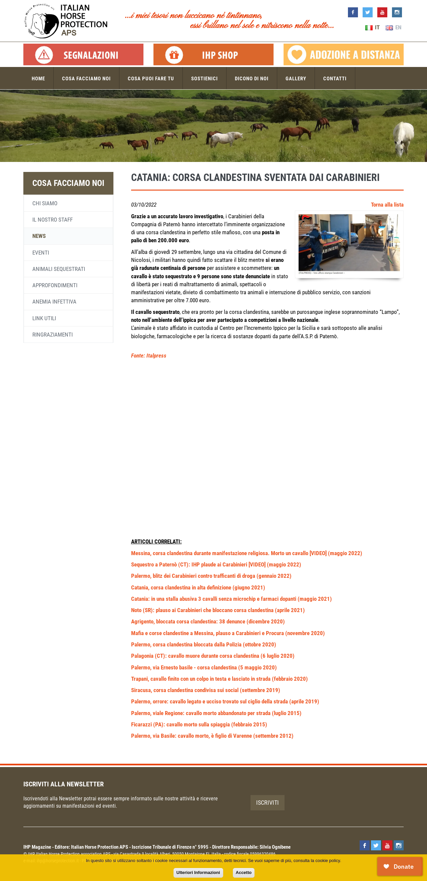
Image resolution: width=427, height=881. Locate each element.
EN (393, 27)
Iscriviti (267, 802)
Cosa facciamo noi (86, 79)
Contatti (335, 79)
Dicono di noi (252, 79)
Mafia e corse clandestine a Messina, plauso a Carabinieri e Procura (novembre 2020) (228, 633)
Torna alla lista (387, 204)
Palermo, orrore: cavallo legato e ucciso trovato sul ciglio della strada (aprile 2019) (225, 701)
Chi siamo (44, 203)
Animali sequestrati (58, 269)
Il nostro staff (52, 219)
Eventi (40, 252)
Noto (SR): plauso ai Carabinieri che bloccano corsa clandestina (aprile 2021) (218, 610)
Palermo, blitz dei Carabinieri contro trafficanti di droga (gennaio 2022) (211, 575)
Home (38, 79)
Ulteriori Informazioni (198, 872)
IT (372, 27)
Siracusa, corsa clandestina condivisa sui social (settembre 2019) (205, 690)
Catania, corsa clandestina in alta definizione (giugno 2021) (198, 587)
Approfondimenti (54, 285)
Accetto (244, 872)
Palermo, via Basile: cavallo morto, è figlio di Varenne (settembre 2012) (212, 735)
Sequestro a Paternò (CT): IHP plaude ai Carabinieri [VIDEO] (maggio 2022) (216, 564)
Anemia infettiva (54, 301)
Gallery (296, 79)
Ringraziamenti (52, 334)
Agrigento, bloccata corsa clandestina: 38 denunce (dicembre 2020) (208, 621)
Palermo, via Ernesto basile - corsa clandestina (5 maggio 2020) (204, 667)
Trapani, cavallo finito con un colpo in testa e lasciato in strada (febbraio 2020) (219, 678)
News (39, 236)
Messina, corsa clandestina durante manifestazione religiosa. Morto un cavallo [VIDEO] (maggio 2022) (246, 553)
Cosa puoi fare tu (151, 79)
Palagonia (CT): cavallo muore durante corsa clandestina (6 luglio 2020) (213, 655)
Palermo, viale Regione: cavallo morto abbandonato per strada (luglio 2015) (216, 713)
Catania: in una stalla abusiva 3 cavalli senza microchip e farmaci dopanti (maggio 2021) (231, 598)
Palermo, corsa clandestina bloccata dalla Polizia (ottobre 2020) (203, 644)
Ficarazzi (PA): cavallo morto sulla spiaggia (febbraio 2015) (199, 724)
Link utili (44, 318)
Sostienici (204, 79)
